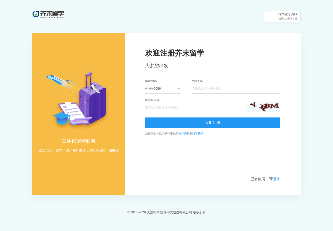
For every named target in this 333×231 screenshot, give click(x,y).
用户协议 (184, 133)
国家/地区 (151, 81)
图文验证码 (152, 100)
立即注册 (212, 123)
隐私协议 (198, 133)
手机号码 (197, 81)
